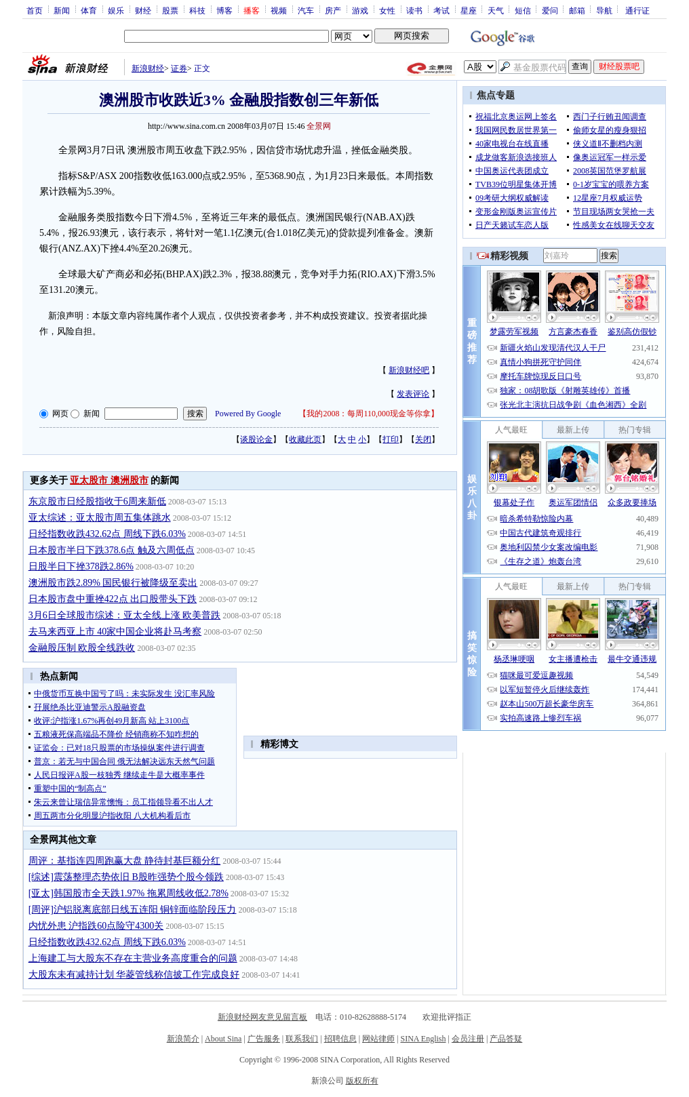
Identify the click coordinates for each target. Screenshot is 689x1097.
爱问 (550, 10)
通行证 (637, 10)
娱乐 (116, 10)
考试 (441, 10)
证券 (179, 68)
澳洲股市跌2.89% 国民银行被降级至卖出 (113, 583)
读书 (414, 10)
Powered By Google (248, 413)
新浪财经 (148, 68)
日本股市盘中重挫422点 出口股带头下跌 (112, 599)
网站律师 (378, 1038)
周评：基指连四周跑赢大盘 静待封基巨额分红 (124, 861)
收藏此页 (305, 439)
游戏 (360, 10)
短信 (523, 10)
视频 (279, 10)
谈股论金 (256, 439)
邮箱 (577, 10)
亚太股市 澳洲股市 (109, 480)
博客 (224, 10)
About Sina (223, 1038)
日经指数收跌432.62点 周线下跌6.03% (107, 534)
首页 (34, 10)
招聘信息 (340, 1038)
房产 (333, 10)
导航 (604, 10)
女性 (387, 10)
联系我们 (302, 1038)
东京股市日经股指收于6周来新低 (97, 501)
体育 (89, 10)
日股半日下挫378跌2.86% (81, 566)
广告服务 (264, 1038)
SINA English (423, 1038)
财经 (143, 10)
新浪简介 (183, 1038)
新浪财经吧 (409, 370)
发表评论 (413, 394)
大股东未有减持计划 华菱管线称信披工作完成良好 (134, 975)
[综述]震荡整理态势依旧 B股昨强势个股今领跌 (126, 877)
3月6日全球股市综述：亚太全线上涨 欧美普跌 (124, 615)
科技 (197, 10)
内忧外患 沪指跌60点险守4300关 (96, 926)
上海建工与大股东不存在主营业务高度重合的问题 (132, 958)
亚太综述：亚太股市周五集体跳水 (99, 518)
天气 (496, 10)
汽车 (306, 10)
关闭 (423, 439)
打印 (390, 439)
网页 (60, 413)
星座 (468, 10)
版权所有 (362, 1080)
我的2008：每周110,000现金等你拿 (369, 413)
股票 (170, 10)
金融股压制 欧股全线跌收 (82, 648)
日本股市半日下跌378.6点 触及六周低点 (111, 550)
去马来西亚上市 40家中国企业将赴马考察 (115, 631)
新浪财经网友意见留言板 (262, 1017)
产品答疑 (506, 1038)
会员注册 (468, 1038)
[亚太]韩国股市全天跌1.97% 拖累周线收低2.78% (128, 893)
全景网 (319, 126)
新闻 (62, 10)
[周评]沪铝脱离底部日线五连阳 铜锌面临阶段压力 (132, 909)
